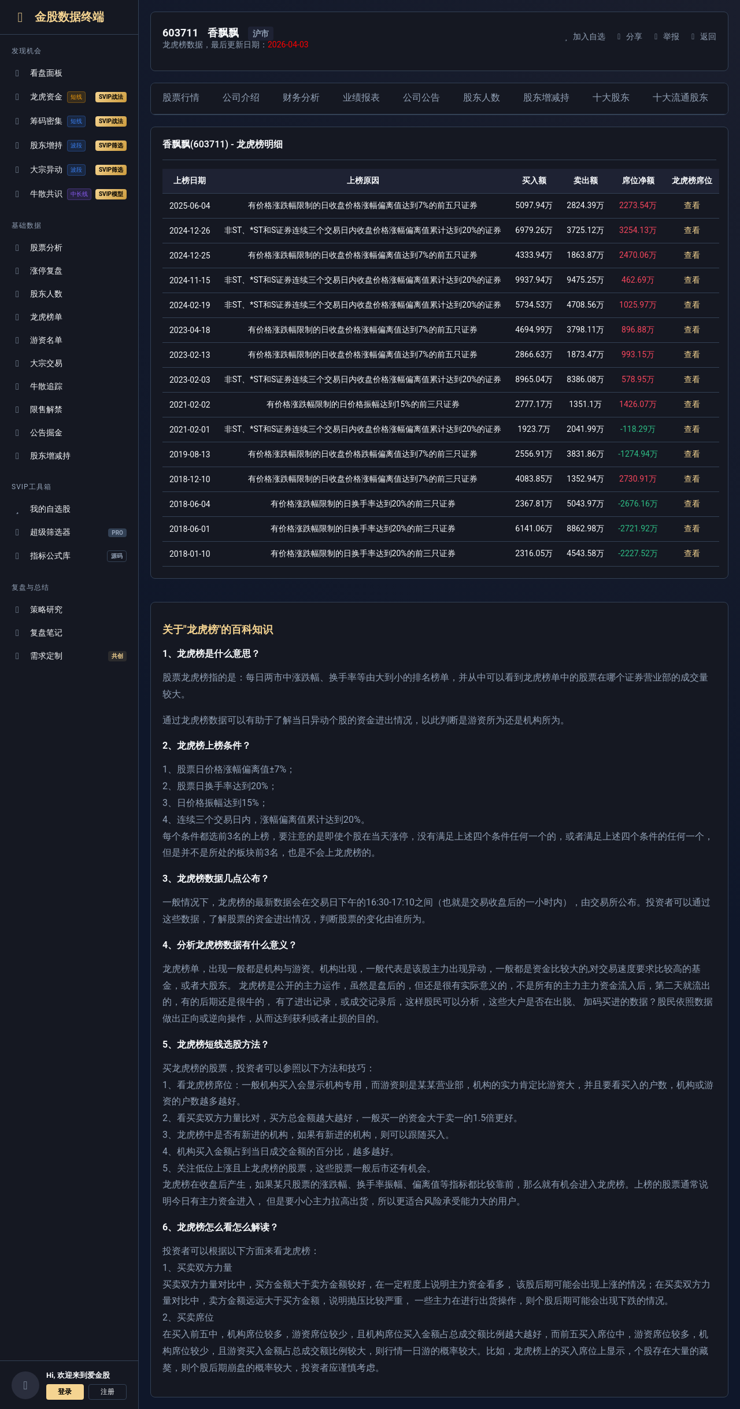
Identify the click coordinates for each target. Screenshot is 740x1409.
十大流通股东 (680, 97)
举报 (665, 36)
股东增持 (69, 145)
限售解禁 (37, 410)
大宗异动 (69, 170)
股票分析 (37, 248)
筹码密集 (69, 121)
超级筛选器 (69, 532)
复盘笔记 (37, 633)
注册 (107, 1392)
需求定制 (69, 656)
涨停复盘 (37, 271)
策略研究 (37, 610)
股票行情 (180, 97)
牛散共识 (69, 194)
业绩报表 (361, 97)
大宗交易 (37, 363)
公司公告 (421, 97)
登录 (65, 1392)
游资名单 (37, 340)
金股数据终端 (58, 17)
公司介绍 (241, 97)
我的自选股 (41, 509)
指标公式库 (69, 556)
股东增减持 (41, 456)
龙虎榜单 (37, 317)
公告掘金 (37, 433)
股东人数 (37, 294)
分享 (628, 36)
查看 (692, 205)
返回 (702, 36)
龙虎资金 (69, 97)
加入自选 (583, 36)
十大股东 (611, 97)
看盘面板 (37, 73)
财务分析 (301, 97)
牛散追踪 (37, 386)
